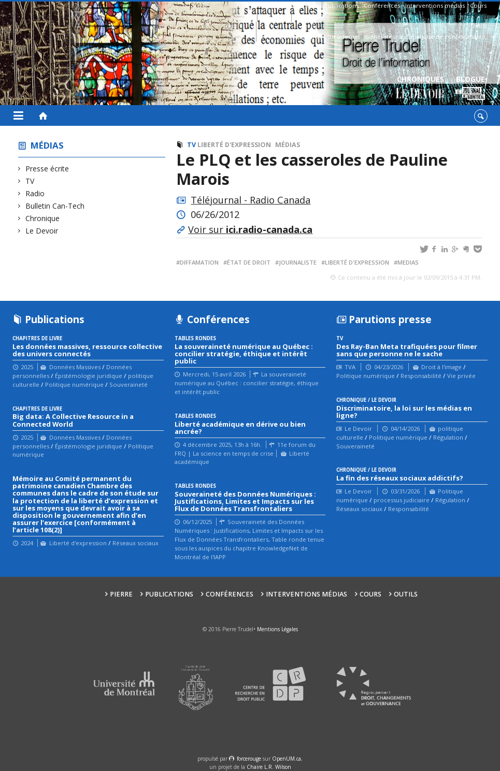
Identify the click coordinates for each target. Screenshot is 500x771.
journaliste (298, 262)
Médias (47, 145)
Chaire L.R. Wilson (269, 766)
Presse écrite (47, 168)
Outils (478, 26)
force (249, 758)
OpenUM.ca (286, 758)
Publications (341, 5)
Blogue (470, 88)
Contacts (306, 17)
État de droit (248, 262)
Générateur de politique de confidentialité (425, 36)
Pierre (310, 5)
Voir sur (250, 229)
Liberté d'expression (234, 144)
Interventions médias (435, 5)
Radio (35, 193)
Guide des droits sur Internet (319, 36)
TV (30, 181)
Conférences (382, 5)
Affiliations (274, 17)
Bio (249, 17)
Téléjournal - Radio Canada (250, 200)
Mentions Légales (277, 629)
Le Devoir (42, 231)
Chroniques (420, 88)
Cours (478, 5)
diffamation (199, 262)
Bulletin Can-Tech (55, 206)
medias (408, 262)
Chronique (43, 218)
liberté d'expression (357, 262)
